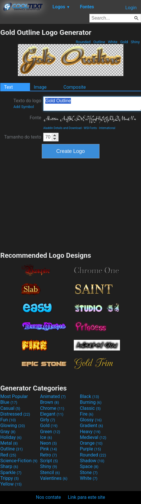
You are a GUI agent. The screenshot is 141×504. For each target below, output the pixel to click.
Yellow (11, 484)
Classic (90, 408)
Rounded (83, 42)
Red (8, 455)
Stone (88, 472)
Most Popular (14, 396)
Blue (8, 402)
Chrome (52, 408)
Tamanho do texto (22, 137)
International (107, 128)
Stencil (50, 472)
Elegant (51, 414)
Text (8, 87)
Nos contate (48, 497)
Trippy (9, 478)
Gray (7, 431)
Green (50, 431)
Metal (9, 443)
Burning (90, 402)
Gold (124, 42)
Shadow (92, 460)
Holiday (11, 437)
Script (49, 460)
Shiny (135, 42)
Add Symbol (23, 107)
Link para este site (86, 497)
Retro (48, 455)
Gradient (91, 425)
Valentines (53, 478)
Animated (53, 396)
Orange (91, 443)
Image (40, 87)
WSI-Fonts (90, 128)
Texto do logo (27, 103)
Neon (48, 443)
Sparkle (10, 472)
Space (89, 466)
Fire (86, 414)
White (112, 42)
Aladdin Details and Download (62, 128)
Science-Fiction (18, 460)
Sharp (9, 466)
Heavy (90, 431)
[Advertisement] (70, 204)
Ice (46, 437)
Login (131, 7)
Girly (47, 419)
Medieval (93, 437)
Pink (48, 449)
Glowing (12, 425)
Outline (99, 42)
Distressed (15, 414)
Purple (90, 449)
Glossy (91, 419)
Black (89, 396)
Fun (8, 419)
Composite (74, 87)
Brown (49, 402)
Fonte (35, 117)
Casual (10, 408)
